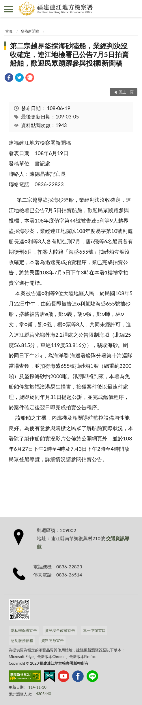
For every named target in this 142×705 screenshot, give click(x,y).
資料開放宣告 (52, 640)
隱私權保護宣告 (24, 630)
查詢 (133, 8)
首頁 (9, 31)
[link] (9, 78)
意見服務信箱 (22, 640)
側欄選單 (8, 9)
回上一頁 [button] (126, 92)
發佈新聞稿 (29, 31)
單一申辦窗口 (94, 630)
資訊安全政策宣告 (60, 630)
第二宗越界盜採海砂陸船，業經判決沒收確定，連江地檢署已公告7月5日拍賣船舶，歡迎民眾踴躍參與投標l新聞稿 (69, 54)
